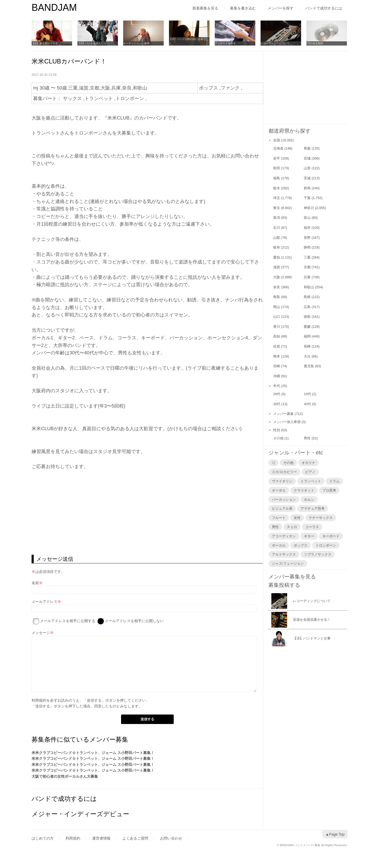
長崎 (307, 346)
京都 (307, 267)
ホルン (309, 499)
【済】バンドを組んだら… (93, 43)
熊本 (276, 356)
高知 (276, 336)
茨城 (307, 178)
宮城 (307, 158)
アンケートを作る (225, 43)
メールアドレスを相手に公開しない (134, 621)
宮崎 (276, 366)
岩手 (276, 158)
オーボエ (279, 490)
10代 (307, 394)
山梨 (276, 238)
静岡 (307, 247)
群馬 (307, 188)
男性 (307, 438)
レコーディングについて (275, 43)
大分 (307, 356)
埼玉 (276, 198)
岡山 (276, 307)
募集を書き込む (243, 8)
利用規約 (39, 700)
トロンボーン (326, 545)
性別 (276, 430)
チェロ (292, 526)
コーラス (312, 526)
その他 (278, 438)
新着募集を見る (205, 8)
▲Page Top (335, 834)
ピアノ (310, 471)
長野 (307, 238)
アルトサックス (284, 554)
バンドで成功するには (323, 8)
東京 (276, 208)
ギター (309, 536)
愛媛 (307, 327)
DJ (273, 462)
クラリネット (304, 490)
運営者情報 (101, 838)
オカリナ (308, 462)
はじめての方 (43, 838)
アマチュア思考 (313, 508)
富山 (307, 218)
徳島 (307, 317)
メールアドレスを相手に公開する (67, 621)
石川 (276, 228)
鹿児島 (309, 366)
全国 (276, 140)
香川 (276, 327)
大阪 (276, 277)
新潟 (276, 218)
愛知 (276, 257)
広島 (307, 307)
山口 (276, 317)
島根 (307, 297)
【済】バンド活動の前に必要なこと (188, 41)
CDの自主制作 (314, 43)
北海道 (278, 148)
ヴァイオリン (282, 481)
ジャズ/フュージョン (288, 563)
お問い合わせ (171, 838)
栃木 (276, 188)
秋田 (276, 168)
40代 (307, 404)
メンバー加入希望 (287, 422)
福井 (307, 228)
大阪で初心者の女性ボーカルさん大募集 (65, 776)
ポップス (300, 545)
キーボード (331, 536)
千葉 (307, 198)
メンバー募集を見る (292, 576)
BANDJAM (54, 7)
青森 (307, 148)
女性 (297, 517)
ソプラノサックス (317, 554)
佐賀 (276, 346)
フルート (279, 517)
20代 (276, 394)
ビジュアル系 (282, 508)
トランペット (311, 481)
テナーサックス (321, 517)
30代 (276, 404)
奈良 (276, 287)
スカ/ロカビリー (284, 471)
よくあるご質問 (135, 838)
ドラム (334, 481)
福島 (276, 178)
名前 (35, 583)
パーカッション (284, 499)
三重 (307, 257)
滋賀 (276, 267)
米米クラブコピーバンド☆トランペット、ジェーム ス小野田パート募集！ (93, 753)
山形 (307, 168)
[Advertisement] (147, 512)
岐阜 (276, 247)
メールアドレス (44, 601)
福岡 (307, 336)
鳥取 (276, 297)
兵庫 (307, 277)
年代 (276, 386)
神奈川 (309, 208)
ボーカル (279, 545)
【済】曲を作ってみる (45, 43)
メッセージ (41, 633)
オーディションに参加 (136, 43)
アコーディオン (284, 536)
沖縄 (276, 376)
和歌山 (309, 287)
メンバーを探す (280, 8)
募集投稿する (284, 585)
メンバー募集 (283, 414)
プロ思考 (329, 490)
